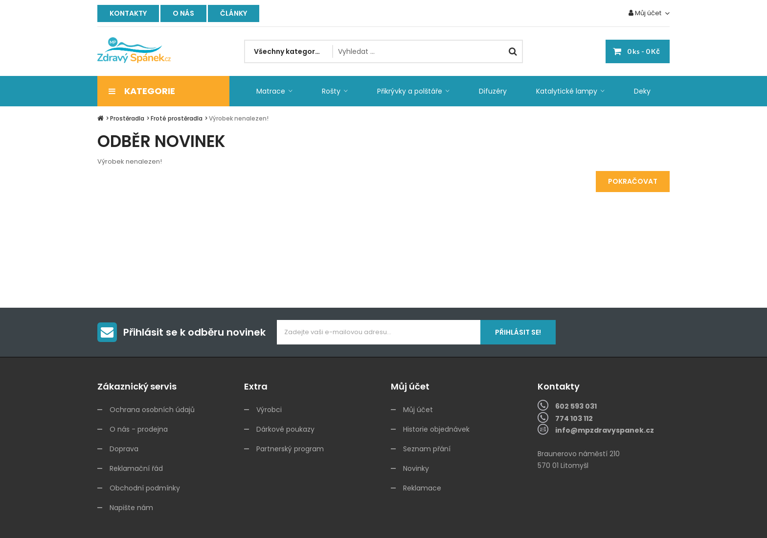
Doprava (124, 449)
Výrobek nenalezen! (239, 118)
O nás (183, 13)
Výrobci (269, 410)
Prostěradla (127, 118)
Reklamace (422, 488)
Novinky (416, 468)
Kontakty (128, 13)
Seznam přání (427, 449)
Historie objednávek (436, 429)
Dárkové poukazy (285, 429)
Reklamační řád (136, 468)
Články (233, 13)
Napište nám (131, 508)
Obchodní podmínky (145, 488)
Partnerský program (290, 449)
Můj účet (418, 410)
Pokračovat (632, 181)
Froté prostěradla (177, 118)
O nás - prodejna (139, 429)
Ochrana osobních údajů (152, 410)
